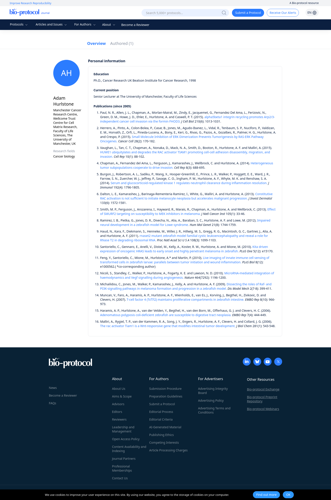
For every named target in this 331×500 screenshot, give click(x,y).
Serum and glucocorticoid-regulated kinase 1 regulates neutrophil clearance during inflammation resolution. (189, 183)
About (109, 24)
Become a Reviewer (135, 25)
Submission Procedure (165, 388)
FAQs (52, 403)
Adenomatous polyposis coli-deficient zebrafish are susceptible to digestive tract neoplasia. (165, 315)
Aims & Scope (122, 396)
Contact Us (120, 478)
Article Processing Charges (168, 450)
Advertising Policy (211, 400)
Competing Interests (164, 442)
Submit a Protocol (248, 13)
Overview (96, 43)
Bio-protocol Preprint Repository (262, 399)
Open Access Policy (126, 439)
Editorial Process (161, 412)
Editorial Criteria (161, 419)
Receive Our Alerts (283, 13)
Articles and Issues (52, 24)
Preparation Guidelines (165, 396)
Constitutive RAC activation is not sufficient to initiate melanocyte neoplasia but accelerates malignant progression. (186, 196)
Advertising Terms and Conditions (214, 410)
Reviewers (119, 419)
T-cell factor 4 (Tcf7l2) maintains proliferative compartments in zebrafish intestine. (185, 299)
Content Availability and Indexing (129, 449)
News (53, 388)
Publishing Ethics (161, 435)
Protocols (19, 24)
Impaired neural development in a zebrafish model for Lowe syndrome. (185, 222)
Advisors (118, 404)
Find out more (266, 495)
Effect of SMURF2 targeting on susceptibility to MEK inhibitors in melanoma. (188, 211)
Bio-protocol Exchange (263, 389)
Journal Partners (124, 458)
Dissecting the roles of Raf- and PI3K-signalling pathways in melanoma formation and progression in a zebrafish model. (186, 286)
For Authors (85, 24)
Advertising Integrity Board (213, 390)
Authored (121, 43)
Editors (117, 412)
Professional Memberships (122, 468)
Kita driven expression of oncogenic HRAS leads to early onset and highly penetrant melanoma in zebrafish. (184, 249)
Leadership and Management (123, 429)
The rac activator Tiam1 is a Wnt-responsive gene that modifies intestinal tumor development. (167, 326)
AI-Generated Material (165, 427)
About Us (118, 388)
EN (312, 12)
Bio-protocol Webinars (263, 409)
